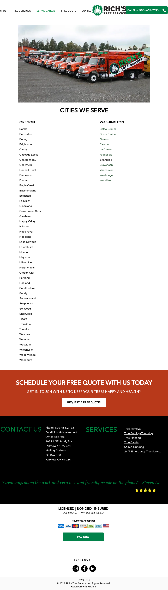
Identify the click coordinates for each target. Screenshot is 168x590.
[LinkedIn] (92, 568)
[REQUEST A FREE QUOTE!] (84, 402)
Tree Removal (132, 429)
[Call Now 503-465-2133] (147, 10)
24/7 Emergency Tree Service (142, 451)
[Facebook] (84, 568)
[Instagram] (76, 568)
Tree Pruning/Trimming (138, 433)
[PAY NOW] (83, 537)
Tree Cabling (132, 442)
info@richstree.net (65, 432)
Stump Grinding (134, 447)
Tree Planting (132, 438)
